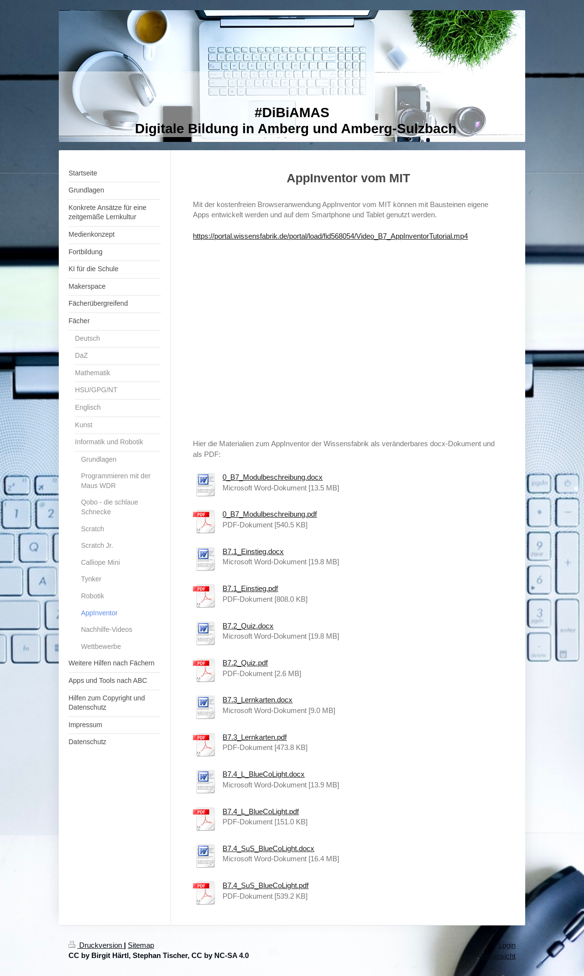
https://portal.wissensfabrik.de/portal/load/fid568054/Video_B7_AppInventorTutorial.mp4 (330, 236)
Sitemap (141, 945)
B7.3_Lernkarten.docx (257, 700)
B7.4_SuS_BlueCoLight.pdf (266, 885)
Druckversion (96, 945)
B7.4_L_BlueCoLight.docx (264, 774)
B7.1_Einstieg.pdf (250, 588)
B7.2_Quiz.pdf (245, 663)
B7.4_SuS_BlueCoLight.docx (268, 848)
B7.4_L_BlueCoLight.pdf (261, 811)
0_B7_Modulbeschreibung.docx (273, 477)
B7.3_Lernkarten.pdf (255, 737)
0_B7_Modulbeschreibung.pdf (270, 514)
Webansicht (496, 956)
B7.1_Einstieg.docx (253, 551)
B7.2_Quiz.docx (248, 626)
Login (506, 945)
